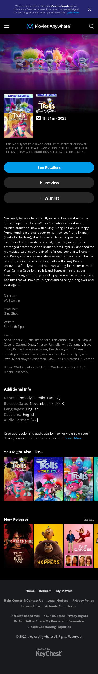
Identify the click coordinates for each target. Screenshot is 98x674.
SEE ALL (89, 520)
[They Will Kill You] (18, 546)
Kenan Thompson (25, 349)
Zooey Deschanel (51, 349)
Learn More (73, 438)
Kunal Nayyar (21, 358)
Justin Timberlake (38, 340)
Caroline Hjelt (70, 354)
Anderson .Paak (43, 358)
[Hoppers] (48, 546)
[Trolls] (78, 479)
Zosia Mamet (75, 349)
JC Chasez (87, 358)
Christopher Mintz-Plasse (22, 354)
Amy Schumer (72, 344)
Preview (49, 182)
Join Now (73, 12)
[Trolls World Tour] (48, 479)
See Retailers (49, 167)
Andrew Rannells (48, 344)
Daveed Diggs (25, 344)
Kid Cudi (74, 340)
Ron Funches (50, 354)
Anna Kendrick (14, 340)
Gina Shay (11, 313)
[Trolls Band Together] (18, 479)
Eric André (59, 340)
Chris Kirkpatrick (67, 358)
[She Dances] (78, 546)
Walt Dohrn (12, 300)
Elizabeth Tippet (15, 326)
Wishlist (49, 198)
